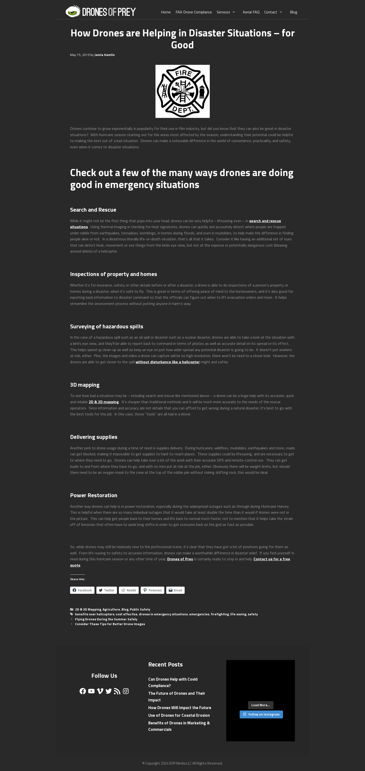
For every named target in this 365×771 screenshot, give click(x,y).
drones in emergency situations (163, 614)
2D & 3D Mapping (88, 609)
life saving (238, 614)
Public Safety (140, 609)
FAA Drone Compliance (194, 12)
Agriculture (111, 609)
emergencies (199, 614)
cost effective (127, 614)
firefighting (220, 614)
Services (228, 12)
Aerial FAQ (251, 12)
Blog (293, 12)
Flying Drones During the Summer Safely (106, 619)
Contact (276, 12)
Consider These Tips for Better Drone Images (110, 624)
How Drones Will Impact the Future (179, 708)
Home (166, 12)
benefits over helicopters (94, 614)
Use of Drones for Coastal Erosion (179, 715)
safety (253, 614)
